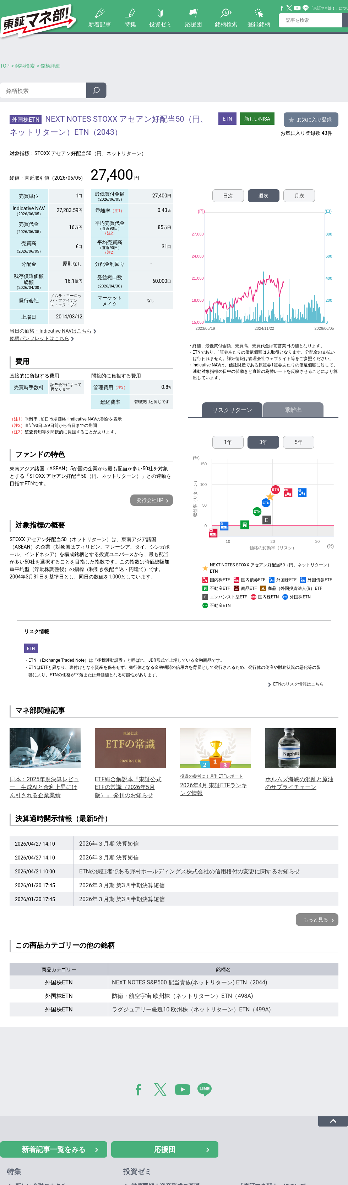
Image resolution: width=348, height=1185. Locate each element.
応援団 (193, 24)
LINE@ (207, 1091)
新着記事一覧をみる (54, 1149)
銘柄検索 (226, 24)
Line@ (305, 8)
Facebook (282, 8)
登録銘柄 (259, 24)
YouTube (297, 8)
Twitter (289, 8)
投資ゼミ (160, 24)
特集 (130, 24)
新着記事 (99, 24)
